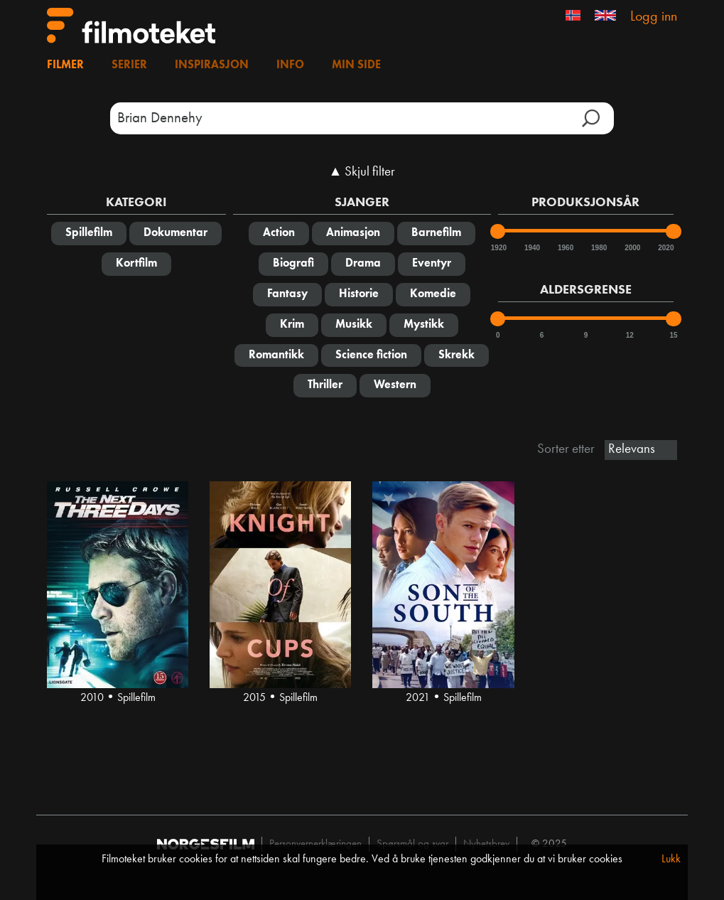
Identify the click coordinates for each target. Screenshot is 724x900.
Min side (356, 65)
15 (673, 335)
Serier (129, 65)
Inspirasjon (212, 65)
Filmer (65, 65)
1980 (598, 248)
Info (290, 65)
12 (630, 335)
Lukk (671, 859)
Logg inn (653, 17)
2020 (665, 248)
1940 (531, 248)
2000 (632, 248)
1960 (565, 248)
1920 (498, 248)
